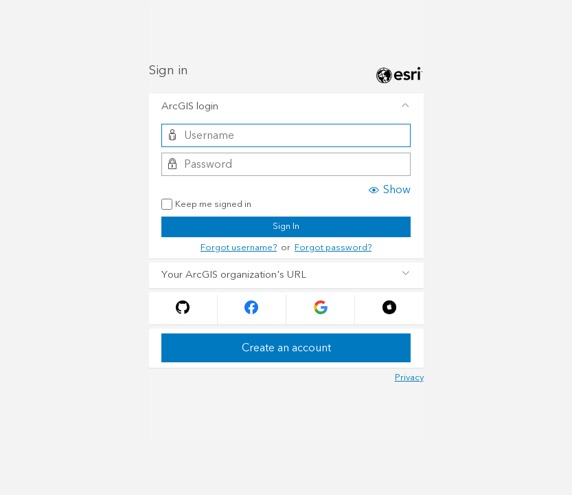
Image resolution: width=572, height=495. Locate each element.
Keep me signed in (206, 205)
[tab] (286, 107)
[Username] (286, 135)
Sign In (286, 226)
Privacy (409, 377)
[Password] (286, 164)
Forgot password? (333, 247)
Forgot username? (239, 247)
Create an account (286, 348)
